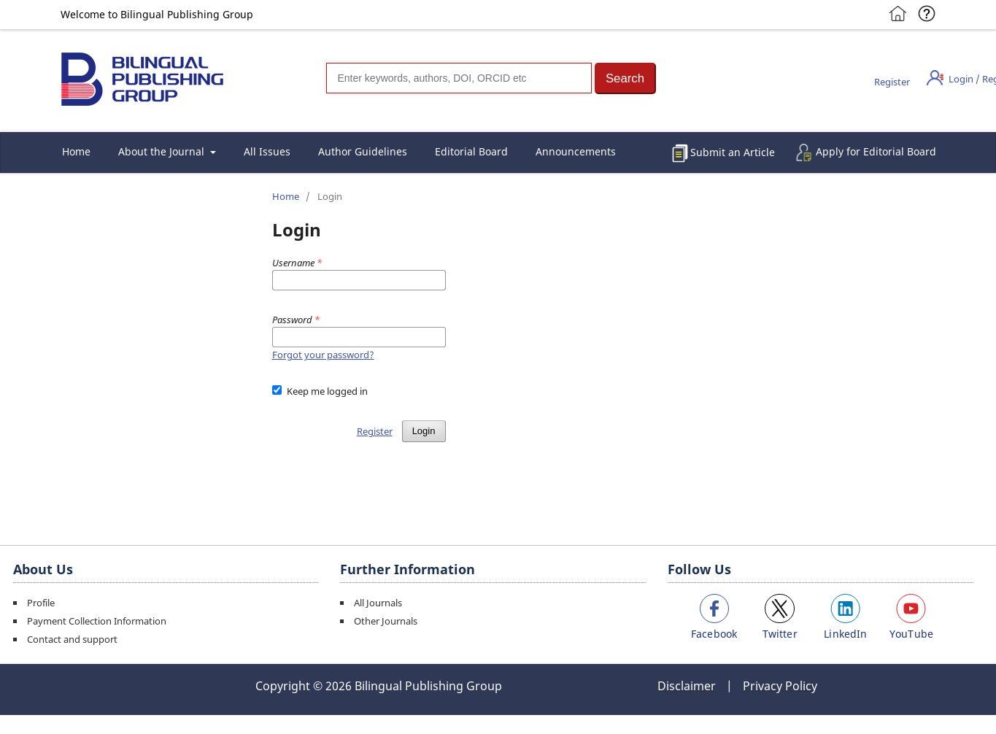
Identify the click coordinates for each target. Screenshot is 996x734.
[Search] (459, 78)
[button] (625, 78)
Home (76, 151)
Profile (41, 602)
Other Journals (385, 620)
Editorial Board (471, 151)
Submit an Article (732, 152)
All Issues (267, 151)
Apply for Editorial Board (876, 151)
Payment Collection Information (96, 620)
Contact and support (72, 639)
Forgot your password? (323, 354)
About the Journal (162, 151)
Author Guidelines (362, 151)
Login (424, 430)
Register (892, 81)
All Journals (378, 602)
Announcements (576, 151)
